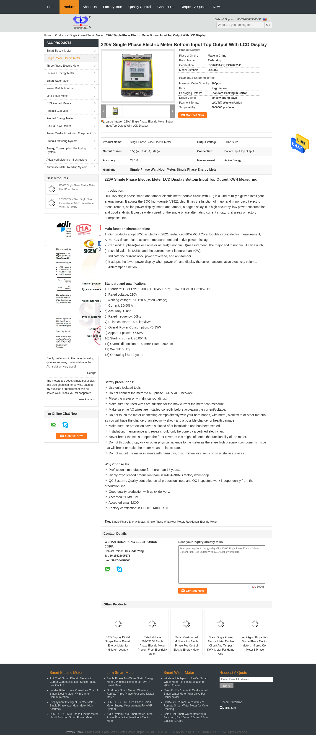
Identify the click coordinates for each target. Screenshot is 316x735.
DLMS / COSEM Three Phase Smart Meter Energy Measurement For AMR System (129, 706)
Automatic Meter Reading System (67, 167)
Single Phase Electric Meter (86, 35)
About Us (90, 7)
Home (51, 7)
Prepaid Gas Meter (58, 110)
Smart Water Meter (58, 80)
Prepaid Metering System (62, 141)
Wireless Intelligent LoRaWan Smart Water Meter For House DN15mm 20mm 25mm (185, 682)
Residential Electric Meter (201, 521)
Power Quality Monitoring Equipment (69, 133)
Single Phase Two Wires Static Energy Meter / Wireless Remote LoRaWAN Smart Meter (130, 682)
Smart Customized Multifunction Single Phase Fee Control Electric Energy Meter (187, 643)
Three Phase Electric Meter (63, 65)
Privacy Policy (74, 732)
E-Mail (224, 702)
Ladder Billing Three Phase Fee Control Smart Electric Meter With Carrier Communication (74, 694)
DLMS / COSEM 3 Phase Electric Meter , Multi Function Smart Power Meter (74, 715)
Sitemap (236, 702)
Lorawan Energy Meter (60, 73)
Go (268, 24)
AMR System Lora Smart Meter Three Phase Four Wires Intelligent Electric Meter (130, 717)
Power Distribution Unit (60, 88)
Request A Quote (193, 7)
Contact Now (195, 115)
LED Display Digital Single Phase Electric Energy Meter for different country (118, 643)
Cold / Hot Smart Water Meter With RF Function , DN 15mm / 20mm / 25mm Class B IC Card (187, 717)
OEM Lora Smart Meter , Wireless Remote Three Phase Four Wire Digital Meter (130, 694)
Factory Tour (112, 7)
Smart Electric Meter (59, 50)
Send (226, 685)
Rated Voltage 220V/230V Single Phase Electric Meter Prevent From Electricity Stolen (152, 645)
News (217, 7)
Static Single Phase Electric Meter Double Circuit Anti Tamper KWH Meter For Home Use (220, 645)
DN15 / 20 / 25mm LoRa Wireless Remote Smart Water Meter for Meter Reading (186, 706)
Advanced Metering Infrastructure (67, 159)
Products (69, 7)
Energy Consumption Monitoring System (66, 150)
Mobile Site (228, 707)
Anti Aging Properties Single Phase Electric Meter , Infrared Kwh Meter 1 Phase (255, 643)
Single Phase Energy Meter (128, 521)
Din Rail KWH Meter (59, 126)
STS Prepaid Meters (59, 103)
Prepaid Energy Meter (60, 118)
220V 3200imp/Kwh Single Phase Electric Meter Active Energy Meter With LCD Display (76, 203)
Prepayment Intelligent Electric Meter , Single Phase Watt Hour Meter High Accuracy (73, 706)
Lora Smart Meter (57, 95)
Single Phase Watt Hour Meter (165, 521)
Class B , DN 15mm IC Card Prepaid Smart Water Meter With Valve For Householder (186, 694)
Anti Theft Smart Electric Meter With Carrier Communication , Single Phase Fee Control (73, 682)
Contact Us (165, 7)
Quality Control (139, 7)
